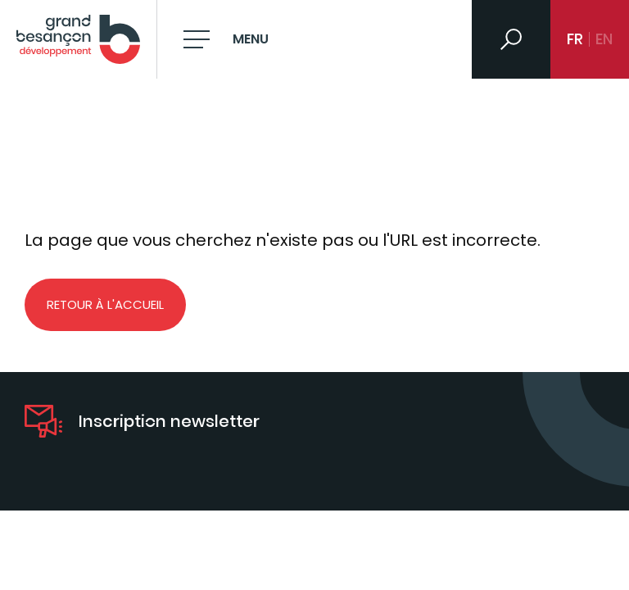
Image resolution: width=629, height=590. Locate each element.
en (604, 39)
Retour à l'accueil (105, 304)
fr (575, 39)
